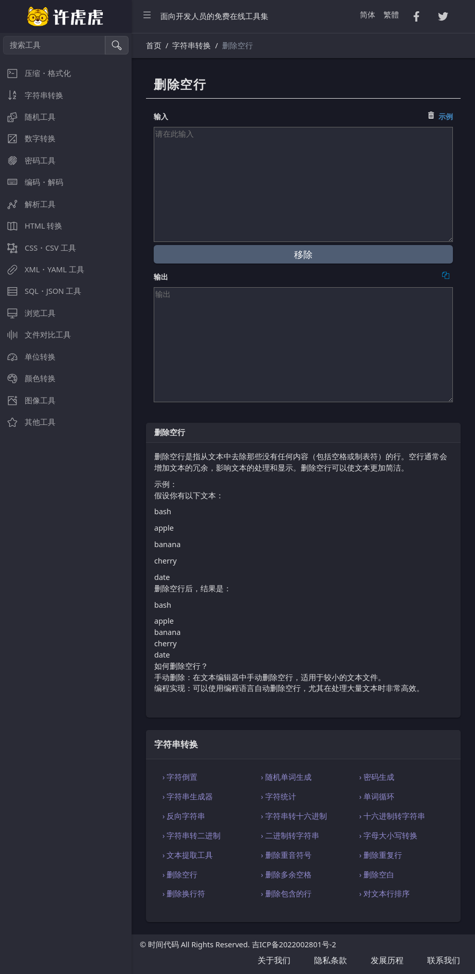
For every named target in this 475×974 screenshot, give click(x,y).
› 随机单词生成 (286, 777)
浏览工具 (28, 313)
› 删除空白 (376, 874)
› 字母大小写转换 (388, 835)
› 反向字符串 (183, 816)
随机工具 (28, 116)
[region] (66, 503)
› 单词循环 (376, 796)
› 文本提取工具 (187, 855)
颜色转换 (28, 378)
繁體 (391, 14)
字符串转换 (31, 95)
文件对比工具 (35, 334)
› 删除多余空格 (286, 874)
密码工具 (28, 160)
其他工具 (28, 422)
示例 (446, 116)
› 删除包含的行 (286, 893)
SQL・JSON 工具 (40, 291)
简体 (367, 14)
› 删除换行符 (183, 893)
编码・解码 (31, 182)
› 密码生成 (376, 777)
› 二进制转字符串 (290, 835)
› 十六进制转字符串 (392, 816)
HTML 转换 (31, 225)
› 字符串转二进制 (191, 835)
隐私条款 (330, 960)
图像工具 (28, 400)
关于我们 (274, 960)
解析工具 (28, 204)
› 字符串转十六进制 (293, 816)
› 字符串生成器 (187, 796)
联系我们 (443, 960)
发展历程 (387, 960)
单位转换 (28, 356)
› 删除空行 (179, 874)
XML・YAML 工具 (42, 269)
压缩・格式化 (35, 73)
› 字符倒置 (179, 777)
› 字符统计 (278, 796)
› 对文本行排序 (384, 893)
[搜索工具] (54, 45)
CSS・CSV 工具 (38, 247)
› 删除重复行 (380, 855)
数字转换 (28, 138)
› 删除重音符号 (286, 855)
